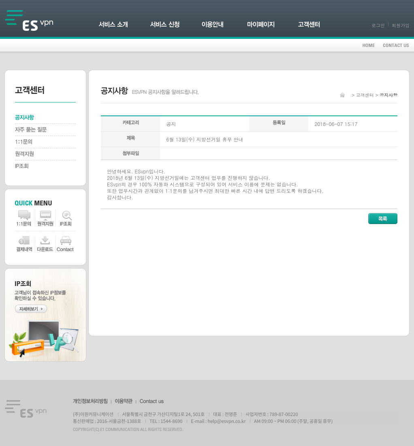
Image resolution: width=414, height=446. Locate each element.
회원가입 (401, 25)
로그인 (378, 25)
